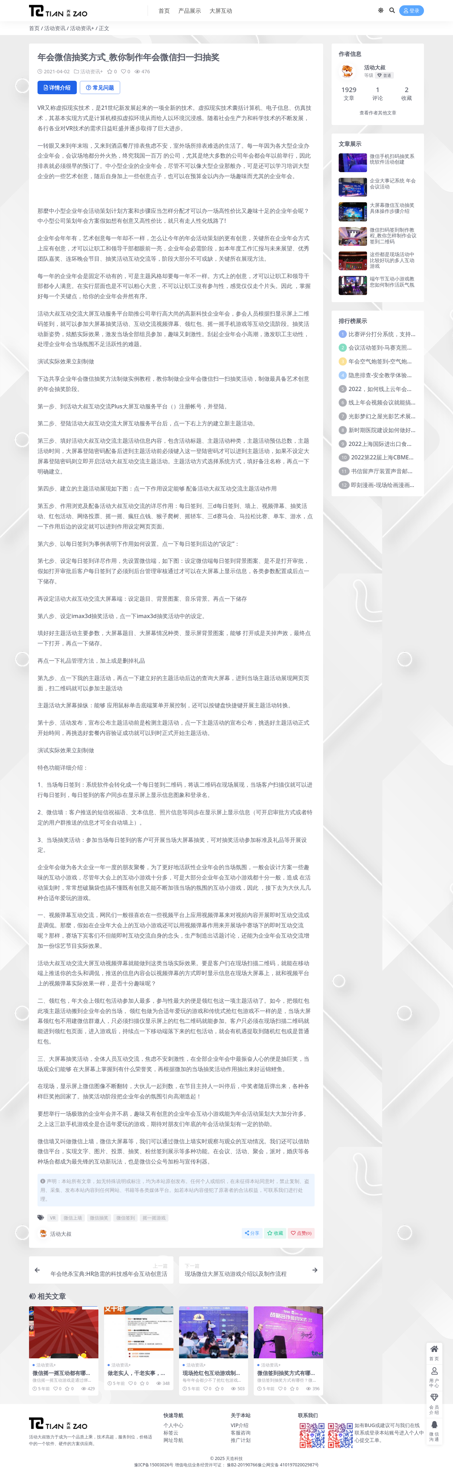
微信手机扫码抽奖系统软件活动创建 (392, 159)
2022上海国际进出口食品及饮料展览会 (398, 444)
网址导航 (173, 1440)
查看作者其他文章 (378, 112)
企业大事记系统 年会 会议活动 (393, 183)
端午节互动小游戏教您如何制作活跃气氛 (392, 281)
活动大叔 (54, 1233)
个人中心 (173, 1425)
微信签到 (125, 1218)
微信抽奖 (99, 1218)
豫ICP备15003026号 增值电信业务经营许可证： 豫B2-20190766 (196, 1465)
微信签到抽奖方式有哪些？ (283, 1376)
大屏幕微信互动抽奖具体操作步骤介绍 (392, 208)
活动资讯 (54, 28)
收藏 (275, 1233)
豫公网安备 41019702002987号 (288, 1465)
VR (53, 1218)
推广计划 (241, 1440)
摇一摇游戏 (154, 1218)
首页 (34, 28)
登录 (411, 10)
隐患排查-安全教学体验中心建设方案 (395, 375)
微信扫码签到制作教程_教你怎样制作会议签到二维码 (393, 235)
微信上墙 (73, 1218)
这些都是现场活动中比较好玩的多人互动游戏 (392, 260)
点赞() (301, 1233)
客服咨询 (241, 1432)
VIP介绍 (239, 1425)
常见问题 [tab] (100, 87)
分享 (252, 1233)
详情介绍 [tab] (57, 87)
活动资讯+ (82, 28)
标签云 (171, 1432)
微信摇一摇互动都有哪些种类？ (62, 1376)
